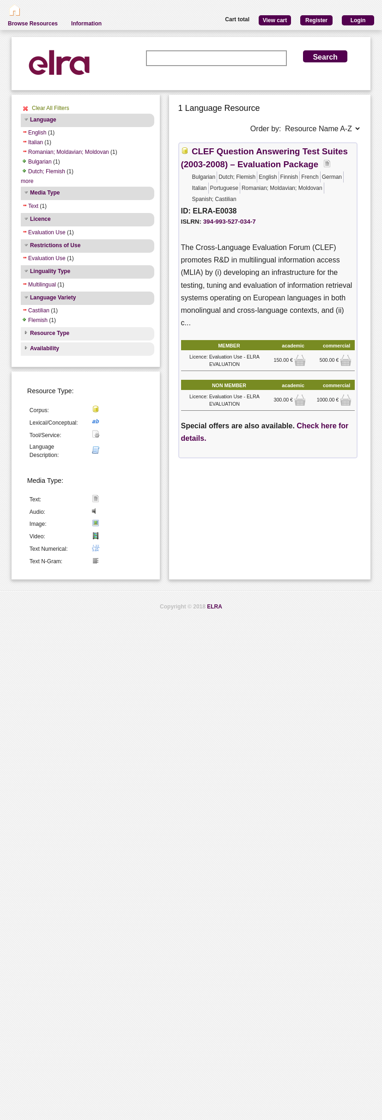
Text (33, 206)
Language (43, 119)
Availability (44, 348)
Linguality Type (50, 271)
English (37, 132)
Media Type (45, 192)
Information (86, 23)
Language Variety (53, 297)
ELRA (214, 606)
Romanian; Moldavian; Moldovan (68, 152)
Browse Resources (33, 23)
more (27, 181)
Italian (35, 142)
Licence (40, 219)
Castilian (38, 310)
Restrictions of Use (55, 245)
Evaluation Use (47, 232)
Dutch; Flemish (46, 171)
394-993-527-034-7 (229, 221)
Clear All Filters (50, 108)
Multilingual (42, 284)
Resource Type (49, 333)
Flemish (38, 320)
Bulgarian (40, 161)
